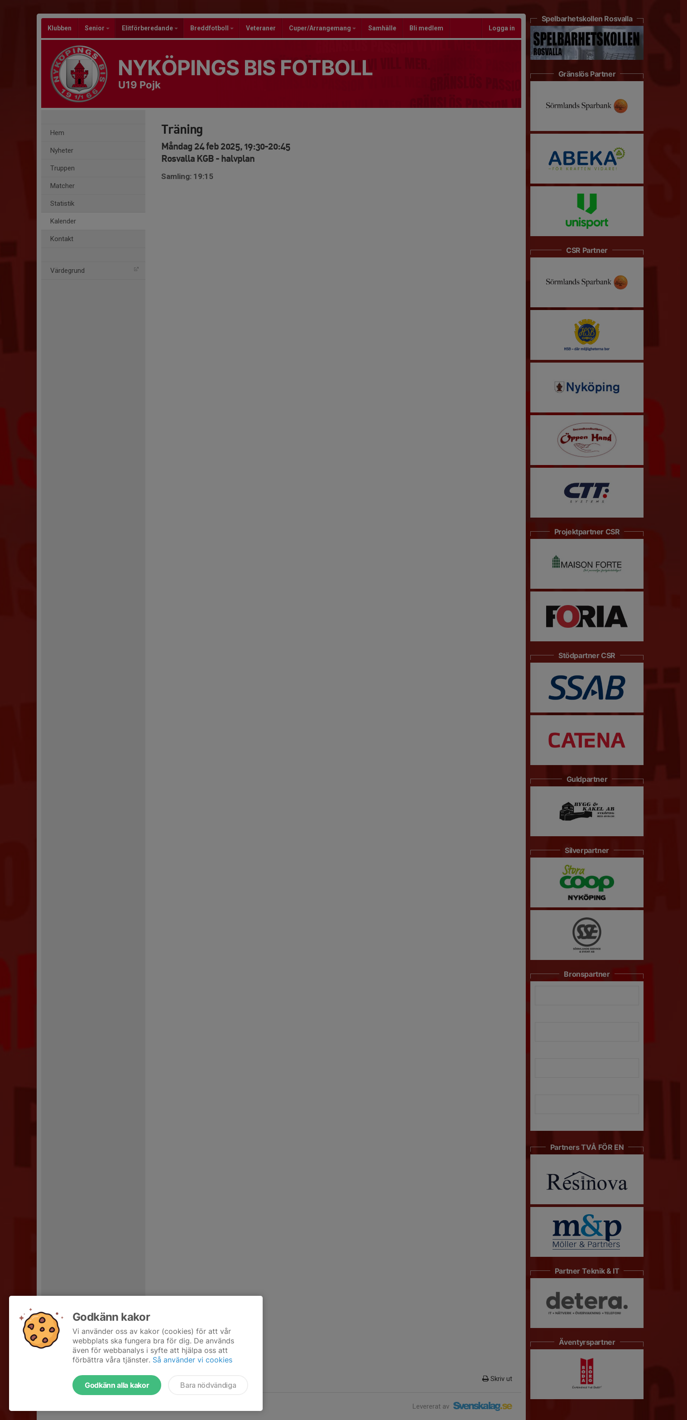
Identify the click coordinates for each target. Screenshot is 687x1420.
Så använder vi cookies (192, 1359)
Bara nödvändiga (208, 1385)
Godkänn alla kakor (117, 1385)
